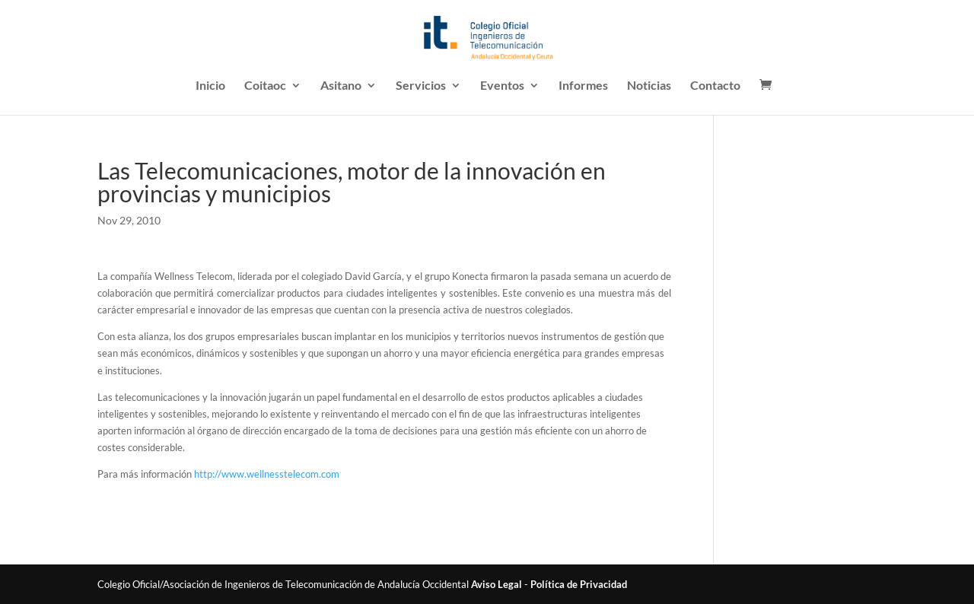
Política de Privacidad (578, 584)
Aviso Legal (496, 584)
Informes (583, 86)
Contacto (715, 86)
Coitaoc (265, 86)
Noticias (649, 86)
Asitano (340, 86)
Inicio (210, 86)
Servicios (421, 86)
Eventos (502, 86)
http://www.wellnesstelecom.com (266, 474)
